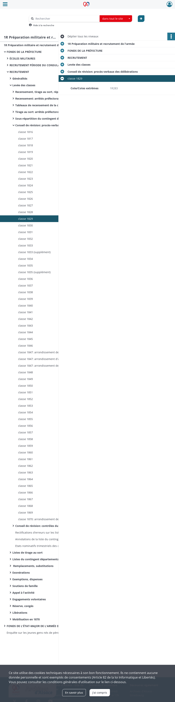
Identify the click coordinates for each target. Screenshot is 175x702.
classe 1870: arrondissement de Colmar (43, 519)
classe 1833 (25, 245)
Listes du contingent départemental (36, 559)
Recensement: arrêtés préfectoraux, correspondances (50, 98)
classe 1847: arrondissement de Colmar (43, 352)
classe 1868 (25, 506)
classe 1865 (25, 486)
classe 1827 (25, 205)
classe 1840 (25, 305)
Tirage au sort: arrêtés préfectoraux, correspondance (50, 112)
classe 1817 (25, 138)
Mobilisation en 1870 (26, 619)
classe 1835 (25, 265)
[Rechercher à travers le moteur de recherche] (66, 19)
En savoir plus (74, 692)
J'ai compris (99, 692)
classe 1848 (25, 372)
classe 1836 (25, 279)
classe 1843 (25, 325)
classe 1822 (25, 172)
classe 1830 (25, 225)
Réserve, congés (22, 606)
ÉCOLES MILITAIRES (22, 58)
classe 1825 (25, 192)
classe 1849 (25, 379)
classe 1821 (25, 165)
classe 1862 (25, 466)
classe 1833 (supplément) (34, 252)
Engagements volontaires (29, 599)
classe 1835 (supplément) (34, 272)
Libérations (19, 612)
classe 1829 (25, 219)
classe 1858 (25, 439)
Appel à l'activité (23, 592)
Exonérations (21, 572)
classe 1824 (25, 185)
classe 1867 (25, 499)
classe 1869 (25, 512)
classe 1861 (25, 459)
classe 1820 (25, 158)
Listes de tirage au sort (27, 552)
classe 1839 (25, 299)
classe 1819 (25, 152)
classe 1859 (25, 446)
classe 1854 (25, 412)
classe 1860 (25, 452)
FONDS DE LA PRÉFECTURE (24, 52)
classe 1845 (25, 339)
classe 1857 (25, 432)
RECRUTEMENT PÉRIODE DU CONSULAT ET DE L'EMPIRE (46, 65)
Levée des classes (23, 85)
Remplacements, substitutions (32, 566)
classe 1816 (25, 132)
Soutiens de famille (25, 586)
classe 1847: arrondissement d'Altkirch (43, 359)
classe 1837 (25, 285)
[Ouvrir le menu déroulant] (5, 4)
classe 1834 (25, 259)
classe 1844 (25, 332)
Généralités (19, 78)
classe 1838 (25, 292)
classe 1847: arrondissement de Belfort (43, 365)
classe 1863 (25, 472)
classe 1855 (25, 419)
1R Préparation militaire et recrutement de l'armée (37, 45)
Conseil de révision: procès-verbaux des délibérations (50, 125)
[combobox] (116, 18)
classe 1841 (25, 312)
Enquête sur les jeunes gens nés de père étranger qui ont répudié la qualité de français (45, 632)
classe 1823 (25, 178)
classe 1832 (25, 239)
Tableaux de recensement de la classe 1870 (43, 105)
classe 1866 (25, 492)
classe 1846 (25, 345)
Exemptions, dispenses (27, 579)
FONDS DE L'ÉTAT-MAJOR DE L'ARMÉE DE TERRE (38, 626)
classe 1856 (25, 425)
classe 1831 (25, 232)
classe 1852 (25, 399)
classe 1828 (25, 212)
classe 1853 (25, 405)
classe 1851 (25, 392)
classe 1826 (25, 198)
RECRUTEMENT (19, 72)
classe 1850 (25, 385)
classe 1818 (25, 145)
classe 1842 (25, 319)
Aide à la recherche (43, 25)
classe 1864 (25, 479)
